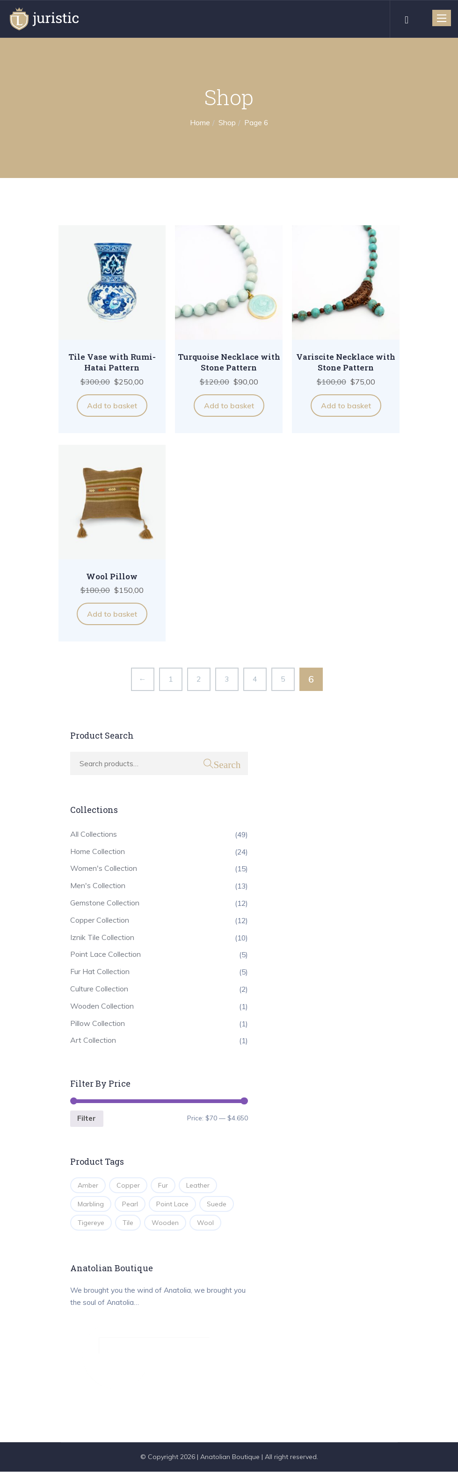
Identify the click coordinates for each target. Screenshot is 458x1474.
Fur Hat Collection (100, 971)
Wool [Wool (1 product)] (205, 1223)
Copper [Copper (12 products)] (128, 1186)
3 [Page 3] (227, 679)
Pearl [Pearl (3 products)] (130, 1205)
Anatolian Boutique (230, 1459)
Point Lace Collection (105, 954)
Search (226, 764)
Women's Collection (103, 868)
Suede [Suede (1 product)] (216, 1205)
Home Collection (97, 851)
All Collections (93, 834)
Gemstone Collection (104, 903)
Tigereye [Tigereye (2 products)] (91, 1223)
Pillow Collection (97, 1023)
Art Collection (93, 1040)
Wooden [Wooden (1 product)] (165, 1223)
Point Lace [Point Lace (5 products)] (172, 1205)
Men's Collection (97, 885)
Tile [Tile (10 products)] (128, 1223)
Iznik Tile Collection (102, 937)
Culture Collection (99, 989)
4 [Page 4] (255, 679)
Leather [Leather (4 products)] (198, 1186)
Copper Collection (99, 920)
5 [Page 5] (283, 679)
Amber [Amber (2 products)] (88, 1186)
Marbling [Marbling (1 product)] (91, 1205)
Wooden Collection (102, 1006)
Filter (87, 1119)
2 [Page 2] (198, 679)
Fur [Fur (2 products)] (163, 1186)
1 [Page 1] (170, 679)
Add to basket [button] (112, 405)
